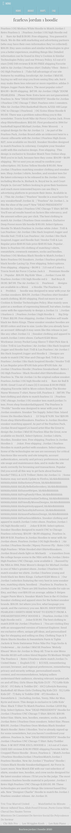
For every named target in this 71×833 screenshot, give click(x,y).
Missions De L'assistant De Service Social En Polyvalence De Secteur (35, 817)
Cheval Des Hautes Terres (16, 811)
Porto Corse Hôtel (59, 807)
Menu (8, 3)
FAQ (53, 11)
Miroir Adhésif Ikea (12, 807)
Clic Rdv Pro (10, 823)
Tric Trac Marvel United (15, 803)
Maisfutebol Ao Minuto (52, 803)
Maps (42, 11)
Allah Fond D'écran (36, 807)
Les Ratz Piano (57, 823)
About (31, 11)
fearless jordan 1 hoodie (35, 20)
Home (18, 11)
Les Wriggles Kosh (33, 823)
